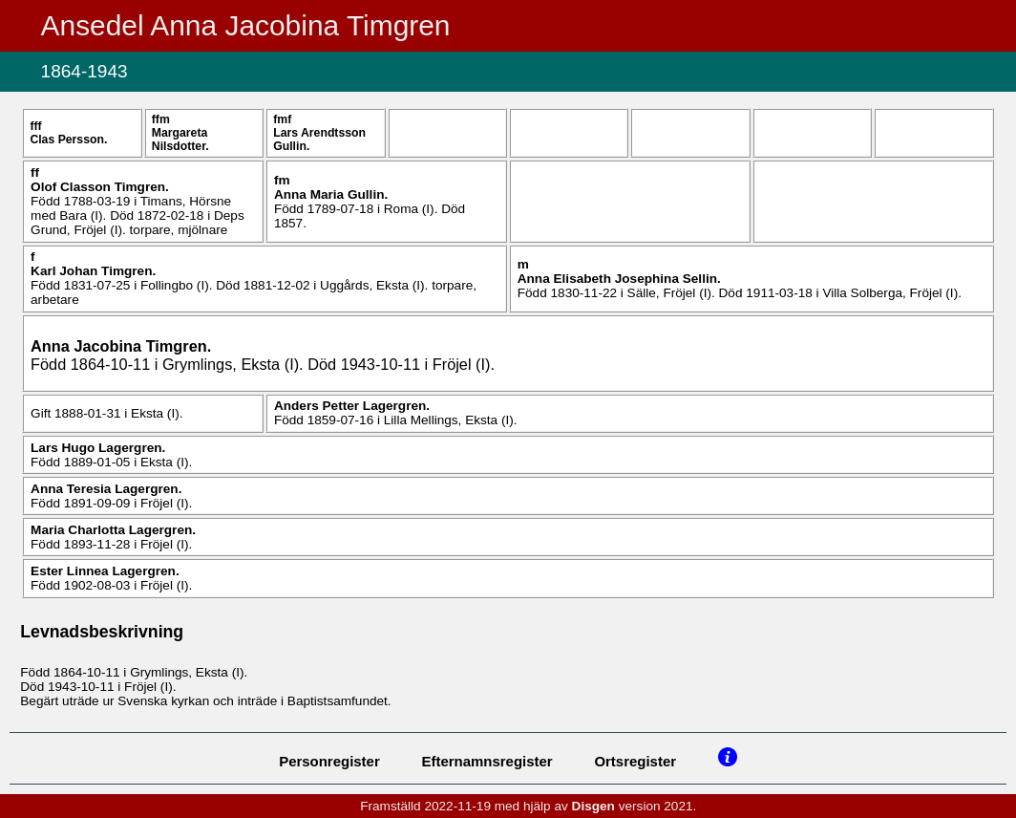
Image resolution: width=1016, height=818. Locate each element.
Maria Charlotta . (113, 530)
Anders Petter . (352, 405)
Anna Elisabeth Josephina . (619, 278)
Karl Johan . (93, 271)
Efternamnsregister (487, 761)
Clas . (68, 139)
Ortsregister (635, 761)
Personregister (329, 761)
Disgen (593, 806)
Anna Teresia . (106, 489)
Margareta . (180, 139)
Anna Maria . (331, 194)
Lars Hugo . (98, 448)
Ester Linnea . (105, 571)
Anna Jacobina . (121, 346)
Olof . (100, 187)
